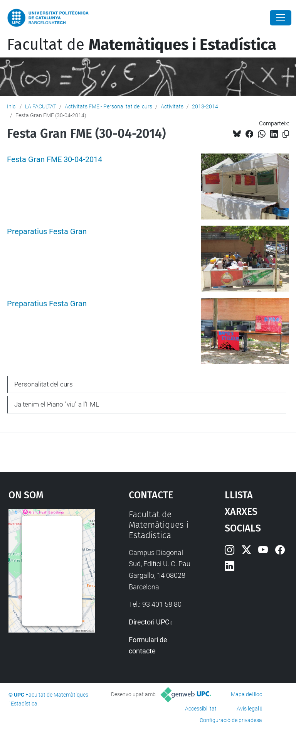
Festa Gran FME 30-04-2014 (54, 159)
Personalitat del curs (43, 384)
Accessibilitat (201, 708)
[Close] (280, 17)
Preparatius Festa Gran (47, 231)
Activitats (172, 106)
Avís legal (248, 708)
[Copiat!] (286, 134)
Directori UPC (149, 622)
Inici (12, 106)
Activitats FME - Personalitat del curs (108, 106)
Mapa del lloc (246, 694)
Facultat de (141, 44)
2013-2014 (205, 106)
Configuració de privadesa (231, 720)
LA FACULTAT (40, 106)
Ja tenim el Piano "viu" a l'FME (56, 404)
